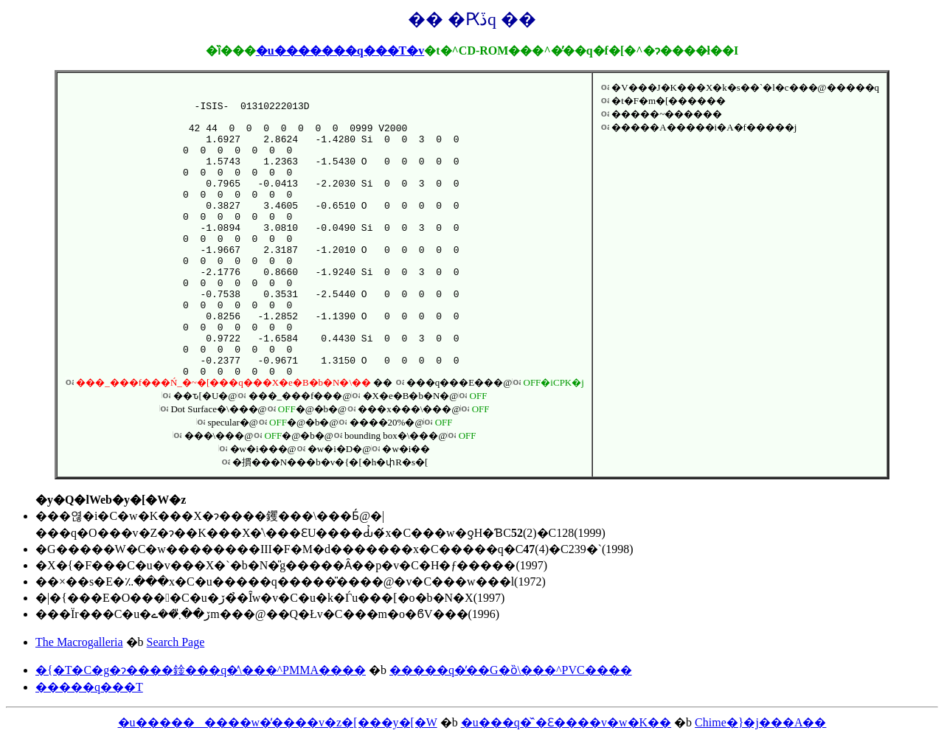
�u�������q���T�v (340, 50)
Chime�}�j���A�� (760, 722)
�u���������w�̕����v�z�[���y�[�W (277, 722)
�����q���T (89, 687)
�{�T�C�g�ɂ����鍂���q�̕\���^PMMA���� (200, 670)
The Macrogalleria (79, 642)
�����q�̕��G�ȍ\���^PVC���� (510, 670)
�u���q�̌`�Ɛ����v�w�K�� (566, 722)
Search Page (176, 642)
